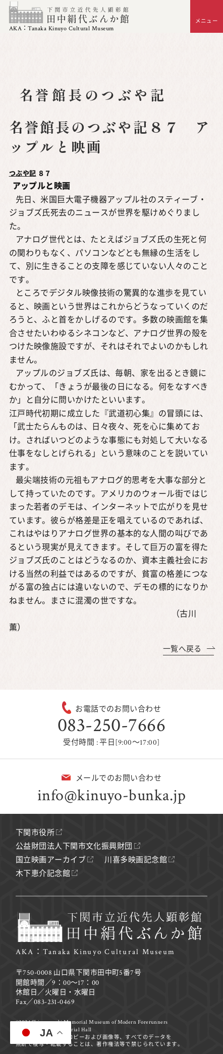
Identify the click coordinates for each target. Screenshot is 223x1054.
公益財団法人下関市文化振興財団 (74, 846)
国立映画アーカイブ (51, 860)
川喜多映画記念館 (135, 860)
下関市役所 (35, 833)
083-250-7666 (111, 725)
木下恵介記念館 (43, 873)
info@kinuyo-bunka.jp (111, 795)
